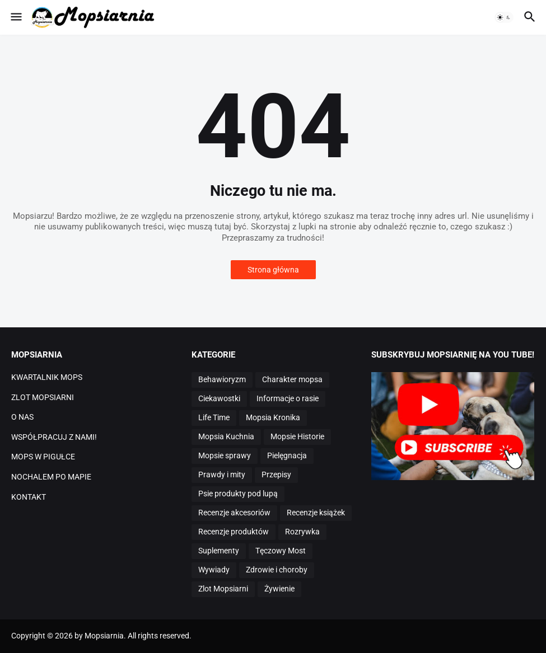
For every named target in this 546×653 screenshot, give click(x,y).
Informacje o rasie (287, 398)
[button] (15, 17)
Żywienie (279, 588)
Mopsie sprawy (224, 455)
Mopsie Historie (297, 436)
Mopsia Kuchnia (226, 436)
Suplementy (218, 550)
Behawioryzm (222, 379)
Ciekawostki (219, 398)
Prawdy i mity (221, 474)
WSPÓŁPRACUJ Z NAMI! (54, 437)
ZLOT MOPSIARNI (42, 397)
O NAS (22, 416)
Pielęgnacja (287, 455)
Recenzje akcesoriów (234, 512)
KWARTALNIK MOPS (46, 377)
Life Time (214, 417)
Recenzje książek (316, 512)
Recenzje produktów (233, 531)
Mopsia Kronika (273, 417)
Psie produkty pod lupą (238, 493)
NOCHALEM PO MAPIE (51, 476)
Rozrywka (302, 531)
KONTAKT (28, 496)
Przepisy (276, 474)
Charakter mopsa (292, 379)
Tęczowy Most (280, 550)
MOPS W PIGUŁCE (43, 456)
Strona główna (273, 269)
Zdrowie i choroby (276, 569)
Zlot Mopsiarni (223, 588)
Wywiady (214, 569)
